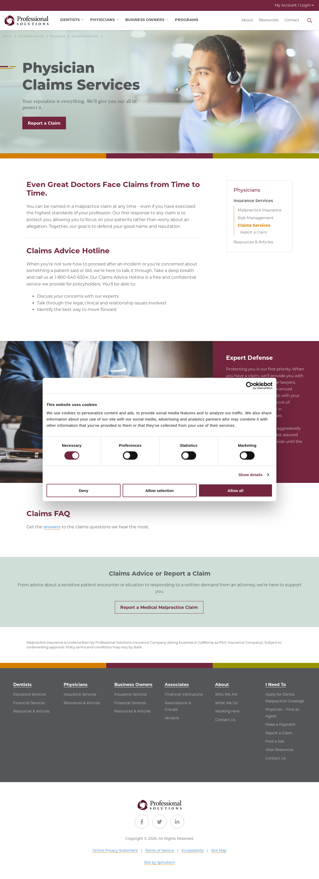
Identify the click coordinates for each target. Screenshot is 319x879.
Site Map (219, 850)
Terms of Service (159, 850)
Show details (250, 474)
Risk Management (256, 217)
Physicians (247, 190)
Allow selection (159, 490)
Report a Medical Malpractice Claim (159, 607)
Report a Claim (44, 123)
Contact (291, 20)
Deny (83, 490)
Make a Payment (280, 724)
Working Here (227, 711)
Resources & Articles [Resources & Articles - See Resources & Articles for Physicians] (82, 703)
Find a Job (274, 741)
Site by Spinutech (159, 862)
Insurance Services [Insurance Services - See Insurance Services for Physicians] (80, 694)
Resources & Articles (253, 241)
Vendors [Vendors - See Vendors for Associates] (172, 718)
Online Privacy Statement (115, 850)
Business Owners (133, 684)
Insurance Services (253, 200)
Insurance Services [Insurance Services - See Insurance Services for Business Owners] (130, 694)
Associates (177, 684)
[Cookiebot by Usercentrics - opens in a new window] (250, 386)
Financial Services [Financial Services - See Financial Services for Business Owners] (130, 703)
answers (52, 526)
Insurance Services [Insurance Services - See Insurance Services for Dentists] (29, 694)
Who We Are (226, 694)
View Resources (279, 750)
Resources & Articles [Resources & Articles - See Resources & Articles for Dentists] (31, 711)
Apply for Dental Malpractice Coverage (284, 697)
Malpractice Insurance (260, 210)
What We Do (226, 703)
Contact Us (225, 720)
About (247, 20)
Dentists (22, 684)
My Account (294, 5)
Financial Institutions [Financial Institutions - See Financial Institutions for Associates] (184, 694)
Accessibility (192, 850)
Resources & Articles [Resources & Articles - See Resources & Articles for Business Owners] (132, 711)
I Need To (275, 684)
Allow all (235, 490)
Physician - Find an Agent (282, 712)
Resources (268, 20)
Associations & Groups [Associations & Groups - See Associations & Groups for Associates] (178, 706)
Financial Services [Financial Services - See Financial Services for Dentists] (29, 703)
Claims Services (254, 225)
